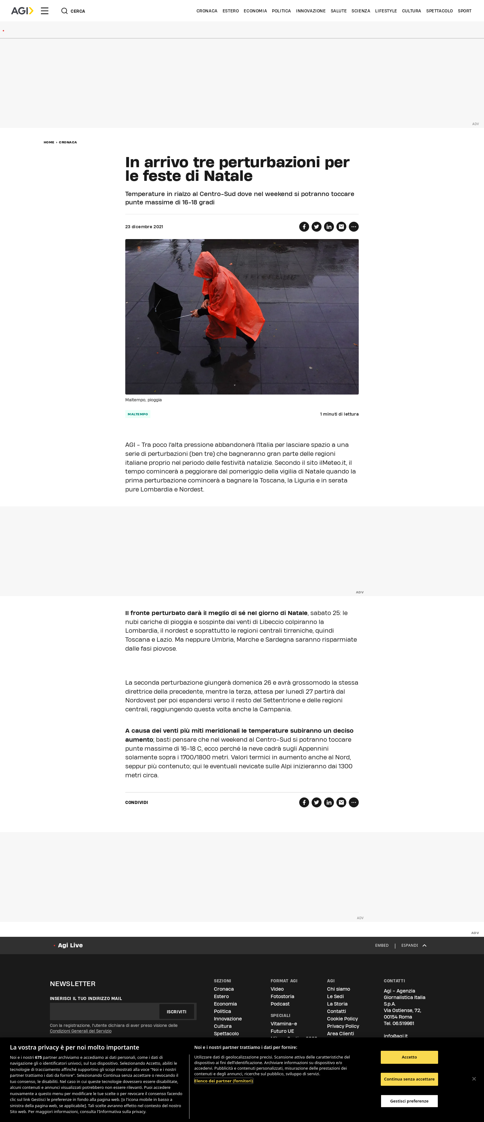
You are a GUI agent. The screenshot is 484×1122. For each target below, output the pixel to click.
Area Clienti (340, 1034)
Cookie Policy (342, 1019)
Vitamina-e (284, 1024)
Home (49, 142)
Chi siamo (338, 989)
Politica (281, 11)
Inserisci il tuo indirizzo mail (86, 998)
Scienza (361, 11)
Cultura (411, 11)
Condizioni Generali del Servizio (81, 1030)
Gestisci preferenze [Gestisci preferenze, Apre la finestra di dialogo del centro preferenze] (409, 1101)
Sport (465, 11)
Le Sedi (335, 996)
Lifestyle (386, 11)
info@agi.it (396, 1036)
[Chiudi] (474, 1079)
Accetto (409, 1057)
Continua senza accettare (409, 1079)
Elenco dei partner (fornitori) (223, 1081)
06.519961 (403, 1023)
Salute (339, 11)
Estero (231, 11)
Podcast (280, 1004)
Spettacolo (439, 11)
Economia (255, 11)
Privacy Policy (343, 1026)
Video (277, 989)
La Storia (337, 1004)
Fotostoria (282, 996)
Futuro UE (282, 1031)
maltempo (138, 414)
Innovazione (311, 11)
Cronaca (207, 11)
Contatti (336, 1011)
